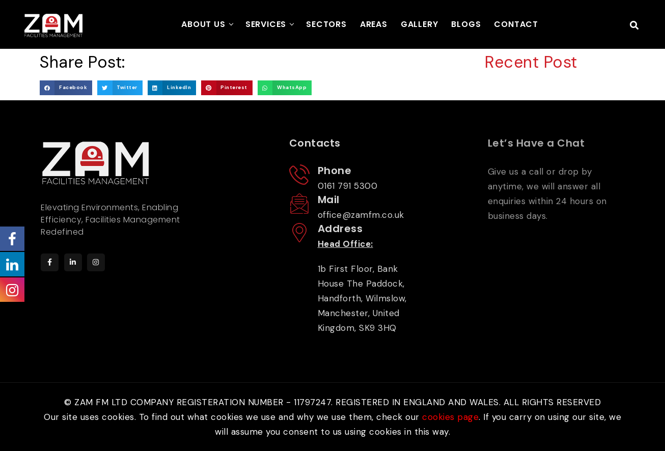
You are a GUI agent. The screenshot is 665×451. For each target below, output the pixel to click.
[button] (66, 87)
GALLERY (419, 24)
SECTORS (326, 24)
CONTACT (516, 24)
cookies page (450, 416)
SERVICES (265, 24)
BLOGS (466, 24)
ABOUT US (203, 24)
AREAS (373, 24)
